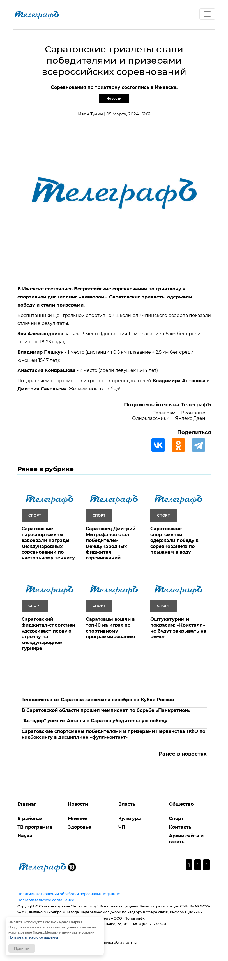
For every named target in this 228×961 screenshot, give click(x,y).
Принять (21, 948)
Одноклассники (150, 418)
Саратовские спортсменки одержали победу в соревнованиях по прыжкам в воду (174, 540)
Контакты (181, 827)
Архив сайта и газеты (186, 838)
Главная (27, 804)
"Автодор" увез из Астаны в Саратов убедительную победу (94, 720)
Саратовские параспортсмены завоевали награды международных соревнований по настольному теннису (48, 543)
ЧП (121, 827)
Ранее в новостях (183, 754)
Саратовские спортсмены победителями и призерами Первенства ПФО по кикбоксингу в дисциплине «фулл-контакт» (113, 734)
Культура (129, 818)
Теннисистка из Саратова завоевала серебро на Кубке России (98, 699)
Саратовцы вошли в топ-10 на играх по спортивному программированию (110, 628)
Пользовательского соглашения (33, 937)
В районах (29, 818)
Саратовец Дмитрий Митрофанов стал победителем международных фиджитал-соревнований (110, 543)
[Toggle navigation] (207, 14)
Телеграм (164, 413)
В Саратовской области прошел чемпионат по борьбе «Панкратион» (106, 710)
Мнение (77, 818)
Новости (114, 98)
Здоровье (79, 827)
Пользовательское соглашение (45, 900)
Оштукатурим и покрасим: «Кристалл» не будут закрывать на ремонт (178, 628)
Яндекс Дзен (190, 418)
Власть (126, 804)
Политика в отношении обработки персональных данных (68, 894)
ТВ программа (34, 827)
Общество (181, 804)
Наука (24, 836)
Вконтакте (193, 413)
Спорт (176, 818)
